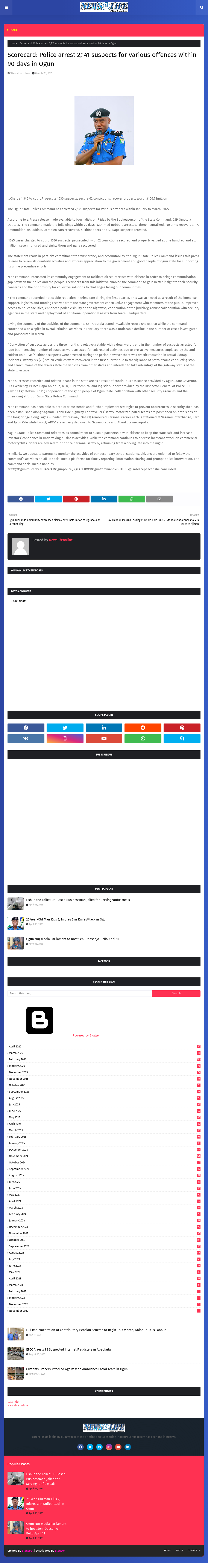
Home (14, 43)
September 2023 (104, 1246)
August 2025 (104, 1098)
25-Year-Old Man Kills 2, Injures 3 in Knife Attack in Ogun (67, 919)
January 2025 (104, 1143)
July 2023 (104, 1259)
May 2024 (104, 1194)
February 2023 (104, 1291)
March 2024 (104, 1207)
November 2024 (104, 1156)
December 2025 (104, 1072)
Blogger (60, 1550)
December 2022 (104, 1304)
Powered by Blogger (54, 1035)
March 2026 (104, 1053)
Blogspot (27, 1550)
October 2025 (104, 1085)
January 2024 (104, 1220)
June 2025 (104, 1111)
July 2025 (104, 1104)
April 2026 (104, 1046)
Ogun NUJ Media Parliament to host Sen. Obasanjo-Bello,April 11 (72, 939)
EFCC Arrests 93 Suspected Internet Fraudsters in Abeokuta (68, 1349)
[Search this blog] (80, 993)
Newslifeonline (20, 73)
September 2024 (104, 1169)
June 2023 (104, 1265)
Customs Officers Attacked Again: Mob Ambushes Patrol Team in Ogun (77, 1369)
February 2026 (104, 1059)
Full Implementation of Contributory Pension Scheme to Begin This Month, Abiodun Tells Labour (96, 1330)
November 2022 (104, 1310)
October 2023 (104, 1239)
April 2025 (104, 1123)
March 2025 (104, 1130)
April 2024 (104, 1201)
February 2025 (104, 1136)
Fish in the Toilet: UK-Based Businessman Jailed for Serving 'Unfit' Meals (78, 900)
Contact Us (194, 1550)
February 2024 (104, 1214)
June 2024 (104, 1188)
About (179, 1550)
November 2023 (104, 1233)
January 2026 (104, 1065)
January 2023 (104, 1297)
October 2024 (104, 1162)
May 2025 (104, 1117)
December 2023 (104, 1227)
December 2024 (104, 1149)
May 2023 (104, 1272)
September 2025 (104, 1091)
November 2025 (104, 1078)
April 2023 (104, 1278)
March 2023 (104, 1285)
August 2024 (104, 1175)
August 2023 (104, 1252)
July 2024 (104, 1181)
